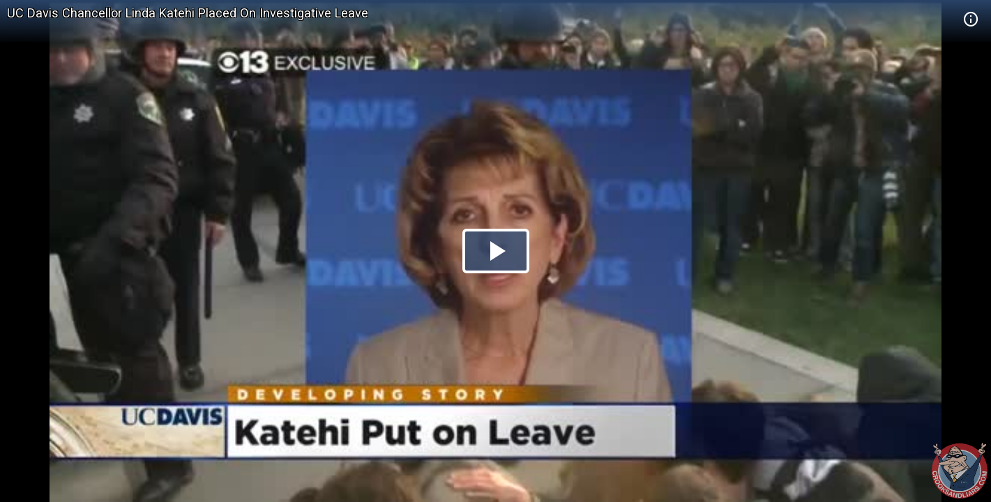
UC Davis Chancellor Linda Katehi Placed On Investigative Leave (187, 13)
